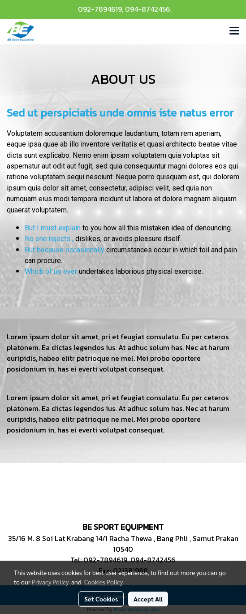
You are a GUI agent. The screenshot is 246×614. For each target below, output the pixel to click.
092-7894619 (100, 9)
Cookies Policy (103, 582)
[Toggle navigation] (234, 31)
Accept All (148, 599)
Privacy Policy (50, 582)
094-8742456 (147, 9)
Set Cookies (101, 599)
